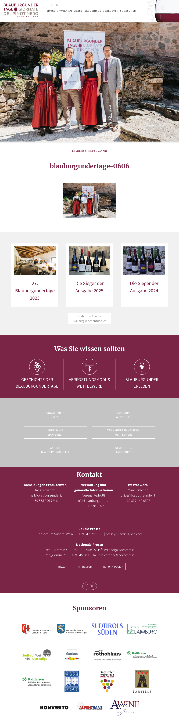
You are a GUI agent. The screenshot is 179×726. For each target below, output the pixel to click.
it (51, 5)
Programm (64, 11)
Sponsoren (128, 11)
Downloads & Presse (55, 415)
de (57, 5)
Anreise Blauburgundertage (55, 450)
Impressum (84, 566)
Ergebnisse (92, 11)
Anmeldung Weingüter (123, 415)
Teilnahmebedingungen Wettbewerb (123, 432)
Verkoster (111, 11)
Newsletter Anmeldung (123, 450)
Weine (78, 11)
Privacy (61, 566)
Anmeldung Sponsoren (55, 432)
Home (51, 11)
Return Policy (113, 566)
